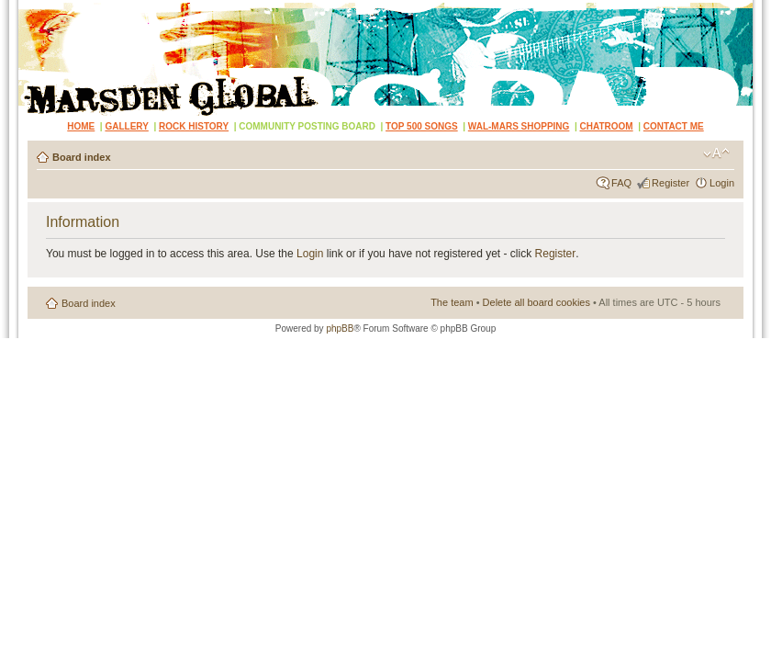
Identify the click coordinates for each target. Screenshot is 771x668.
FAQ (621, 182)
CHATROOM (606, 126)
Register (670, 182)
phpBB (339, 328)
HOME (81, 126)
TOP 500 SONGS (422, 126)
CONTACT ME (673, 126)
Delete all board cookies (536, 302)
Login (722, 182)
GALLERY (126, 126)
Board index (81, 157)
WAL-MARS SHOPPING (519, 126)
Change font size (716, 153)
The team (451, 302)
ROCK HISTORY (194, 126)
